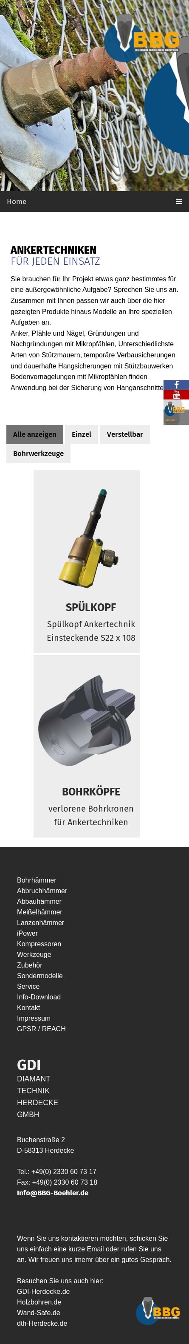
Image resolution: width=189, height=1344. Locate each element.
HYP (75, 1029)
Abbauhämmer (39, 901)
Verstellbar (125, 434)
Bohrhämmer (36, 880)
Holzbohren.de (39, 1302)
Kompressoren (39, 944)
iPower (27, 933)
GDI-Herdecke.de (43, 1291)
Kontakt (28, 1007)
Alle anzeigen (34, 434)
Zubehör (29, 965)
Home (16, 201)
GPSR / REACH (42, 1029)
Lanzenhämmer (40, 922)
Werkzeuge (34, 954)
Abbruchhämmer (42, 890)
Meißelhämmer (39, 912)
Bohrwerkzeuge (38, 453)
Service (28, 986)
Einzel (81, 434)
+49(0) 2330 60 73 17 (63, 1171)
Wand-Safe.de (38, 1312)
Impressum (34, 1018)
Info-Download (39, 997)
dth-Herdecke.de (42, 1323)
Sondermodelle (40, 975)
